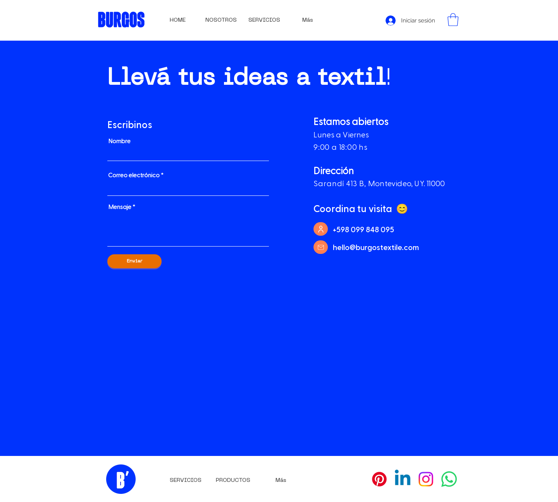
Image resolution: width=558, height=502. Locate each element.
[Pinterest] (379, 479)
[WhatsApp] (449, 479)
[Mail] (320, 247)
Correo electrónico (134, 175)
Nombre (119, 141)
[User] (320, 229)
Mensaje (119, 207)
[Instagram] (426, 479)
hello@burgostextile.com (376, 247)
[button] (453, 19)
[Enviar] (134, 261)
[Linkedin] (402, 479)
